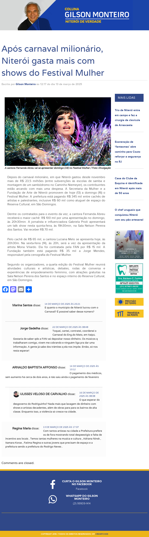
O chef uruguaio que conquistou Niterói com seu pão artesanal (129, 214)
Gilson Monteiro (26, 84)
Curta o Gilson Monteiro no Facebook (82, 483)
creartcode (101, 534)
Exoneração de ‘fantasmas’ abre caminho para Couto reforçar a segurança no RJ (128, 151)
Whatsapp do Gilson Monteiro (82, 497)
